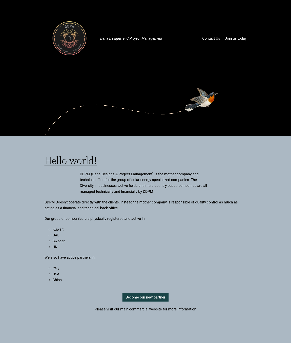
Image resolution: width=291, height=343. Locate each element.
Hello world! (70, 160)
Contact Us (211, 38)
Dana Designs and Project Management (131, 38)
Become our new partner (145, 297)
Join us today (236, 38)
